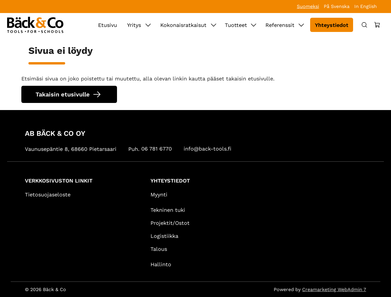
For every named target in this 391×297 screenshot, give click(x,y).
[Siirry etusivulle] (35, 25)
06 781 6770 (156, 149)
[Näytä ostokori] (377, 25)
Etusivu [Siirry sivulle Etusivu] (107, 25)
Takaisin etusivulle (63, 94)
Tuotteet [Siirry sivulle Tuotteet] (236, 25)
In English (365, 6)
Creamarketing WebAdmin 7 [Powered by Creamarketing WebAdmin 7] (334, 289)
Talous (158, 249)
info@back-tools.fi (207, 149)
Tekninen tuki (167, 210)
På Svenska (337, 6)
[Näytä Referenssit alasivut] (301, 25)
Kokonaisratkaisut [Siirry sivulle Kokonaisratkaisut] (183, 25)
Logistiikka (164, 236)
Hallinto (160, 264)
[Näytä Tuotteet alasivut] (253, 25)
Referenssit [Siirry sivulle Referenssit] (279, 25)
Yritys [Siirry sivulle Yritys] (134, 25)
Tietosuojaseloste (47, 194)
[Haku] (364, 25)
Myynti (158, 194)
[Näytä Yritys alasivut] (148, 25)
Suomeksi (308, 6)
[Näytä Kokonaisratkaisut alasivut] (213, 25)
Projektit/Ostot (170, 223)
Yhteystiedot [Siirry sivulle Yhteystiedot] (331, 25)
